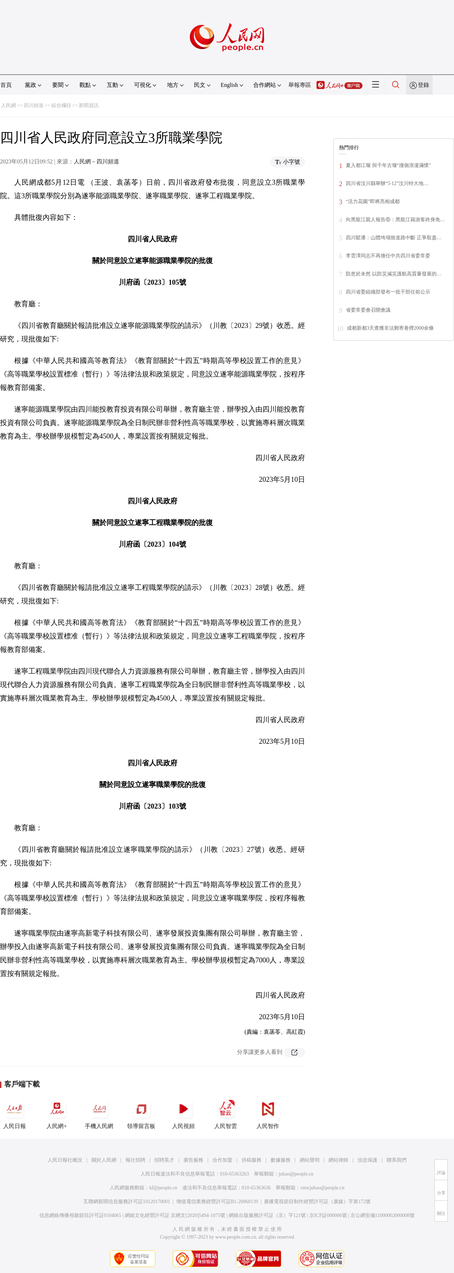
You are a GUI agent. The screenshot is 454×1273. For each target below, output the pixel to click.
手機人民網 (99, 1112)
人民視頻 (183, 1112)
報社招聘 (135, 1160)
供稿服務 (251, 1160)
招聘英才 (164, 1160)
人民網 (8, 105)
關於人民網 (104, 1160)
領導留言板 (141, 1112)
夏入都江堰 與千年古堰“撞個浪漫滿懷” (388, 165)
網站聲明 (310, 1160)
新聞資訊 (89, 105)
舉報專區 (299, 85)
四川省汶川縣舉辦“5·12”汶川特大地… (387, 183)
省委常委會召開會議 (368, 310)
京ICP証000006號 (328, 1215)
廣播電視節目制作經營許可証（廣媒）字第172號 (317, 1201)
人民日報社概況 (65, 1160)
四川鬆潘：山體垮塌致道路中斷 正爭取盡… (394, 237)
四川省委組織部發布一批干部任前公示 (388, 292)
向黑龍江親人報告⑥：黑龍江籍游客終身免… (395, 219)
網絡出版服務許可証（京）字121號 (267, 1215)
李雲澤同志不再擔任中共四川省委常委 (388, 255)
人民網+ (56, 1112)
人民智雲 (225, 1112)
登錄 (423, 85)
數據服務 (280, 1160)
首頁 (6, 85)
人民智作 (267, 1112)
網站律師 (338, 1160)
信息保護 (367, 1160)
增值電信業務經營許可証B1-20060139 (217, 1201)
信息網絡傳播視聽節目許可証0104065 (80, 1215)
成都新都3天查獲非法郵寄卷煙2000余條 (390, 328)
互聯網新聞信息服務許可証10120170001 (126, 1201)
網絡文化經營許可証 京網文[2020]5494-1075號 (175, 1215)
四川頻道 (34, 105)
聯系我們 (396, 1160)
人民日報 (14, 1112)
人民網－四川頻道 (96, 161)
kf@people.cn (163, 1187)
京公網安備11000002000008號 (382, 1215)
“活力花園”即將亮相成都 (373, 201)
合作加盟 (222, 1160)
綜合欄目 (61, 105)
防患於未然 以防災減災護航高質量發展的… (394, 274)
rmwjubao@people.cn (322, 1187)
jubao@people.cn (296, 1174)
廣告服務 (193, 1160)
